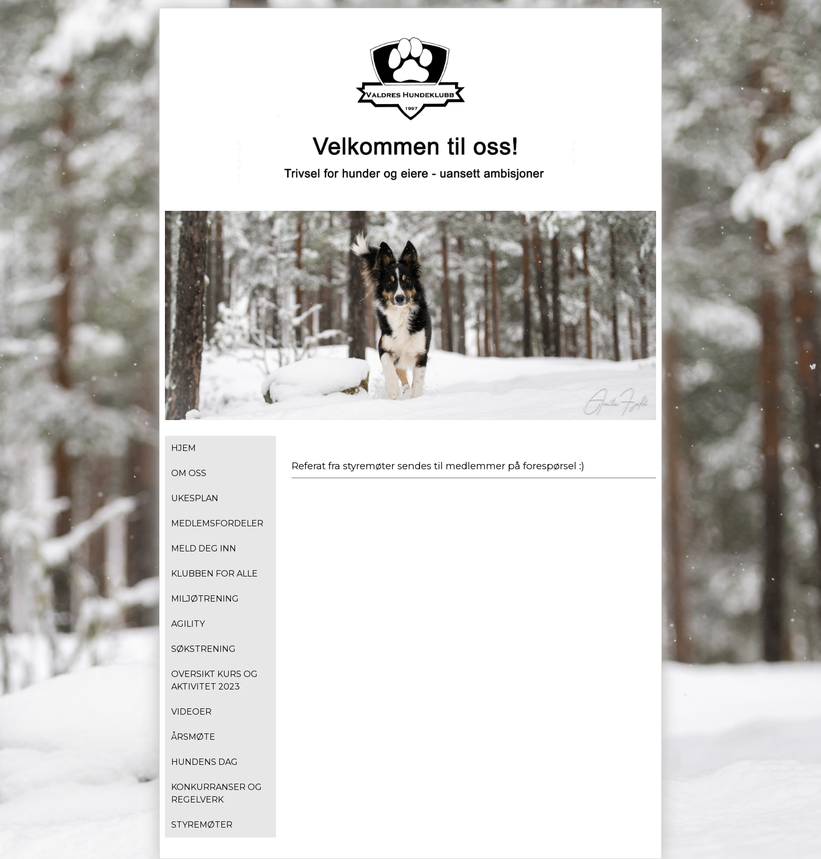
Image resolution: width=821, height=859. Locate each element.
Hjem (183, 448)
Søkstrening (203, 649)
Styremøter (201, 825)
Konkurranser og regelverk (216, 793)
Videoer (191, 712)
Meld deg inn (203, 548)
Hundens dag (204, 762)
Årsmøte (193, 737)
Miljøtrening (205, 599)
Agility (188, 624)
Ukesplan (194, 498)
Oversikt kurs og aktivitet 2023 (214, 680)
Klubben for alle (214, 574)
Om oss (188, 473)
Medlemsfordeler (217, 523)
